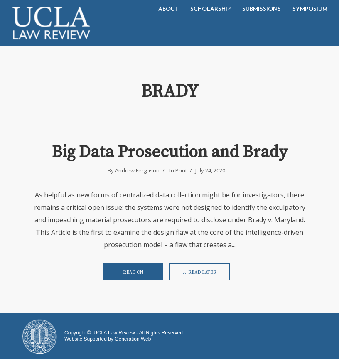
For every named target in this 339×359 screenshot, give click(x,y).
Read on (133, 272)
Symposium (309, 9)
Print (181, 170)
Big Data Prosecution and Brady (169, 152)
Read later (199, 272)
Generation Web (133, 339)
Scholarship (210, 9)
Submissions (261, 9)
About (168, 9)
